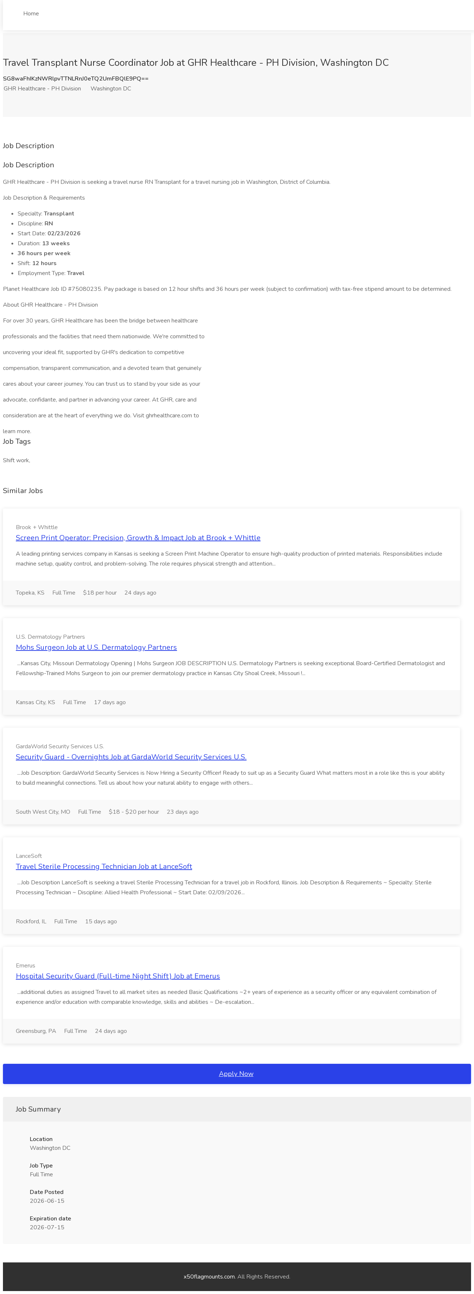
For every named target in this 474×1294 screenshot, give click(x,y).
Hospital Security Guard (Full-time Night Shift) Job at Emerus (118, 976)
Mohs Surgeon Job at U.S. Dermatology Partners (96, 647)
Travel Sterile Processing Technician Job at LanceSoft (104, 866)
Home (31, 14)
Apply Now (236, 1073)
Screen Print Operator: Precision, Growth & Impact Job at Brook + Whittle (138, 538)
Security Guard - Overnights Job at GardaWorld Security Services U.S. (131, 757)
